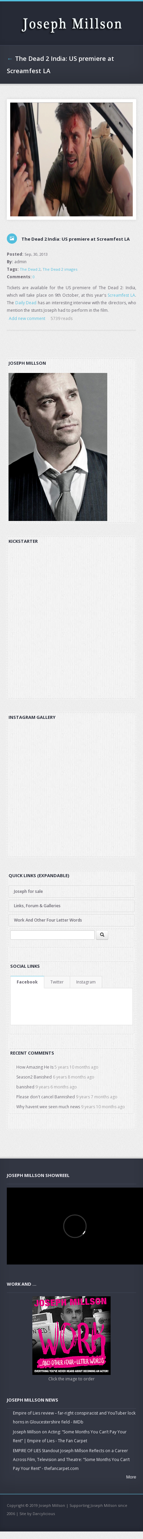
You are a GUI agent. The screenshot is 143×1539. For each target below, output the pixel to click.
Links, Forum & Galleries (37, 906)
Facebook (27, 982)
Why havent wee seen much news (48, 1107)
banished (25, 1087)
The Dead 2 (30, 269)
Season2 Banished (34, 1077)
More (131, 1477)
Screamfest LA (121, 295)
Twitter (57, 982)
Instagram (86, 982)
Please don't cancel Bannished (45, 1097)
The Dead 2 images (60, 269)
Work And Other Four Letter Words (48, 920)
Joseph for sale (28, 891)
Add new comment (27, 318)
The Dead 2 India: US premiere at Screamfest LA (75, 239)
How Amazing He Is (34, 1067)
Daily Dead (26, 303)
